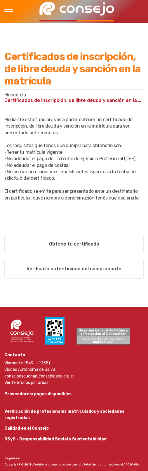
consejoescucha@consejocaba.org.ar (39, 376)
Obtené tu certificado (74, 244)
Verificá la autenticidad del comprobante (74, 268)
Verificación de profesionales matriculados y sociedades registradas (64, 414)
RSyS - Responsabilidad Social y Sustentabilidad (55, 439)
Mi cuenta (15, 95)
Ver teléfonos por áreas (26, 382)
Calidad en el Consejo (26, 428)
